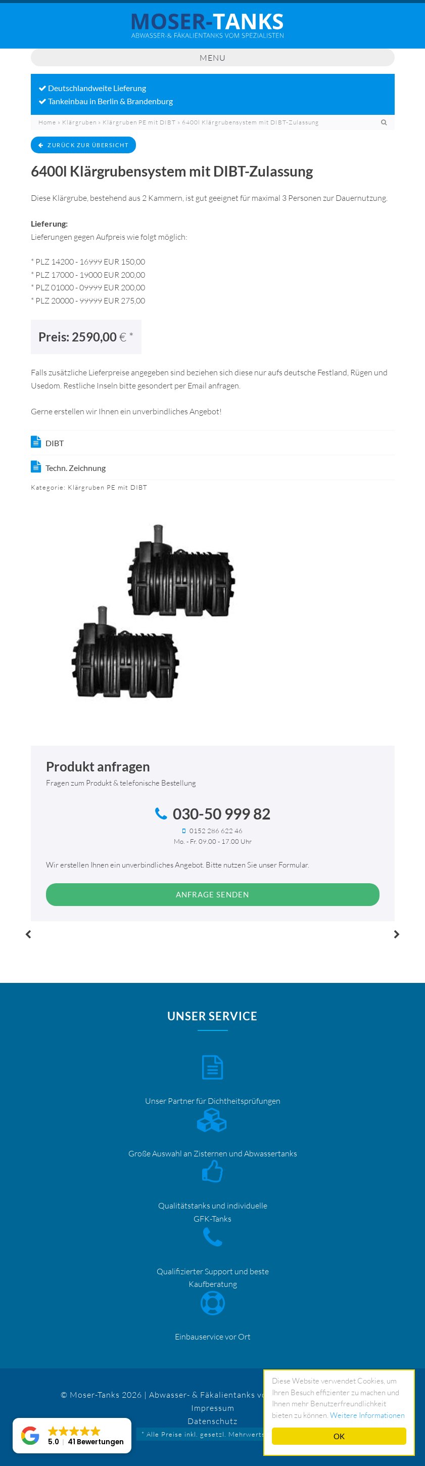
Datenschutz (212, 1421)
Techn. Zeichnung (75, 467)
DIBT (54, 443)
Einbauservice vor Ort (213, 1336)
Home (47, 122)
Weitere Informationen (367, 1415)
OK (339, 1436)
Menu (213, 58)
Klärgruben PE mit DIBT (139, 122)
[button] (72, 1435)
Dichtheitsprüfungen (244, 1101)
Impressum (212, 1408)
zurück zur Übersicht (83, 145)
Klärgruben (79, 122)
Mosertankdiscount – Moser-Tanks (212, 31)
